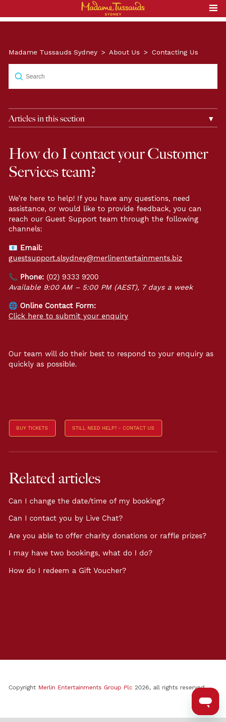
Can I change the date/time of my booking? (87, 501)
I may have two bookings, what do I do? (80, 553)
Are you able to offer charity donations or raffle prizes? (107, 535)
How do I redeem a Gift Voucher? (67, 570)
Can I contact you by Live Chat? (66, 518)
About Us (124, 52)
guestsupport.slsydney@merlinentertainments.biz (95, 258)
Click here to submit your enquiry (68, 316)
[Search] (113, 76)
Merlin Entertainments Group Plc (85, 687)
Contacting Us (175, 52)
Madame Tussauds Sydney (53, 52)
